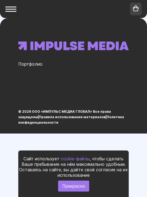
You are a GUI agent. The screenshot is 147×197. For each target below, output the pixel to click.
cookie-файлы (75, 158)
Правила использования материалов (72, 117)
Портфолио (30, 64)
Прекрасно (73, 186)
